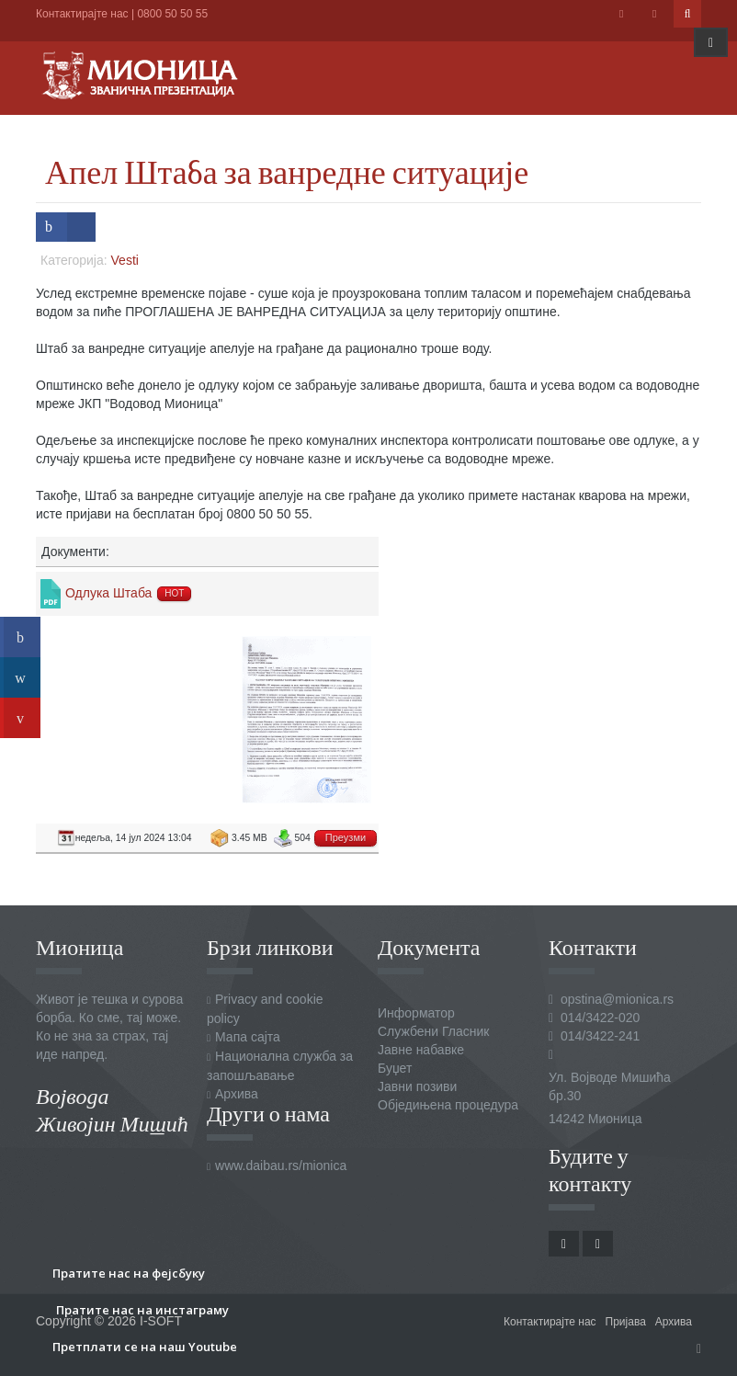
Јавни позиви (417, 1086)
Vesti (125, 260)
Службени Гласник (433, 1031)
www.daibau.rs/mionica (280, 1165)
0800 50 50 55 (172, 13)
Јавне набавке (421, 1049)
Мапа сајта (247, 1036)
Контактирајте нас (82, 13)
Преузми (345, 837)
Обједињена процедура (448, 1104)
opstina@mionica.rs (617, 999)
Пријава (626, 1321)
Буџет (395, 1068)
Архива (236, 1093)
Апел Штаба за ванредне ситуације (286, 171)
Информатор (416, 1013)
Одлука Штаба (108, 593)
